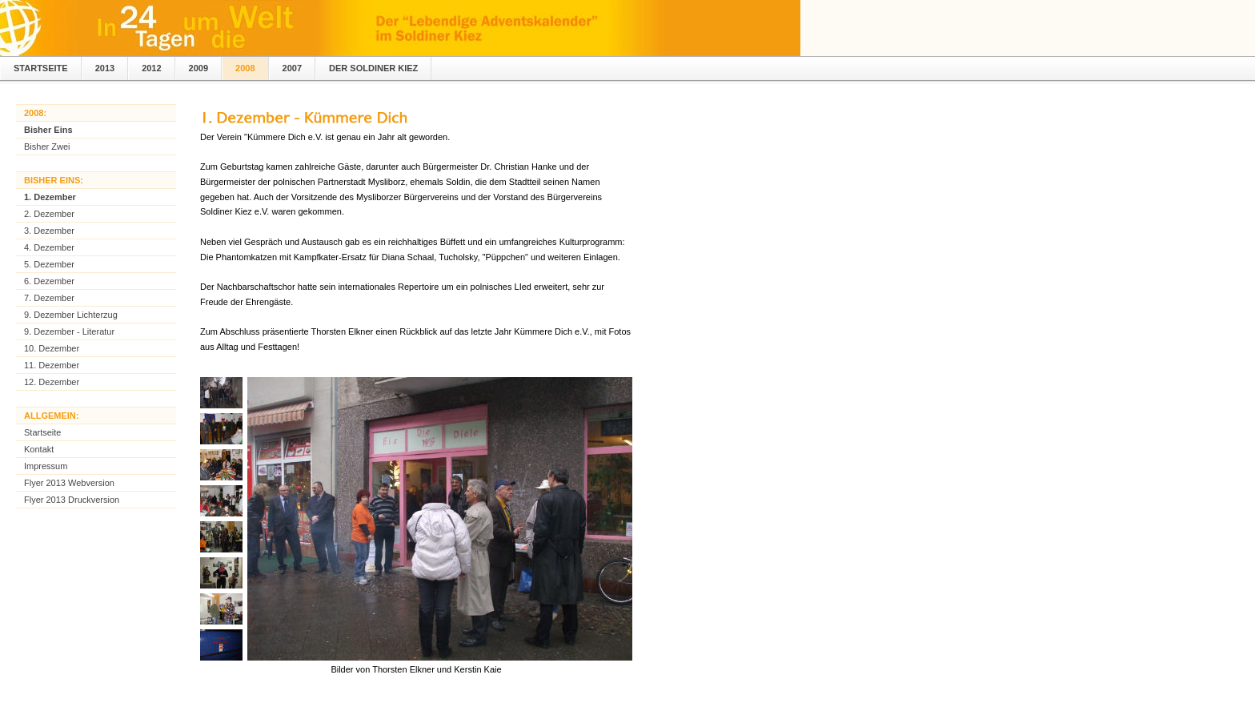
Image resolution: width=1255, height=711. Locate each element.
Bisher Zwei (47, 146)
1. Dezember (50, 197)
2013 (104, 68)
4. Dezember (49, 247)
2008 (245, 68)
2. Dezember (49, 214)
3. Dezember (49, 230)
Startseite (41, 68)
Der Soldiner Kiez (373, 68)
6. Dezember (49, 281)
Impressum (45, 466)
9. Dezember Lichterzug (71, 314)
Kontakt (39, 449)
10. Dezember (51, 348)
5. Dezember (49, 264)
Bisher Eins (48, 130)
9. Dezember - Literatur (69, 331)
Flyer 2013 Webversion (69, 483)
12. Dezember (51, 382)
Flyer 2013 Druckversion (71, 499)
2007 (292, 68)
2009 (198, 68)
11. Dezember (51, 365)
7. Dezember (49, 298)
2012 (151, 68)
